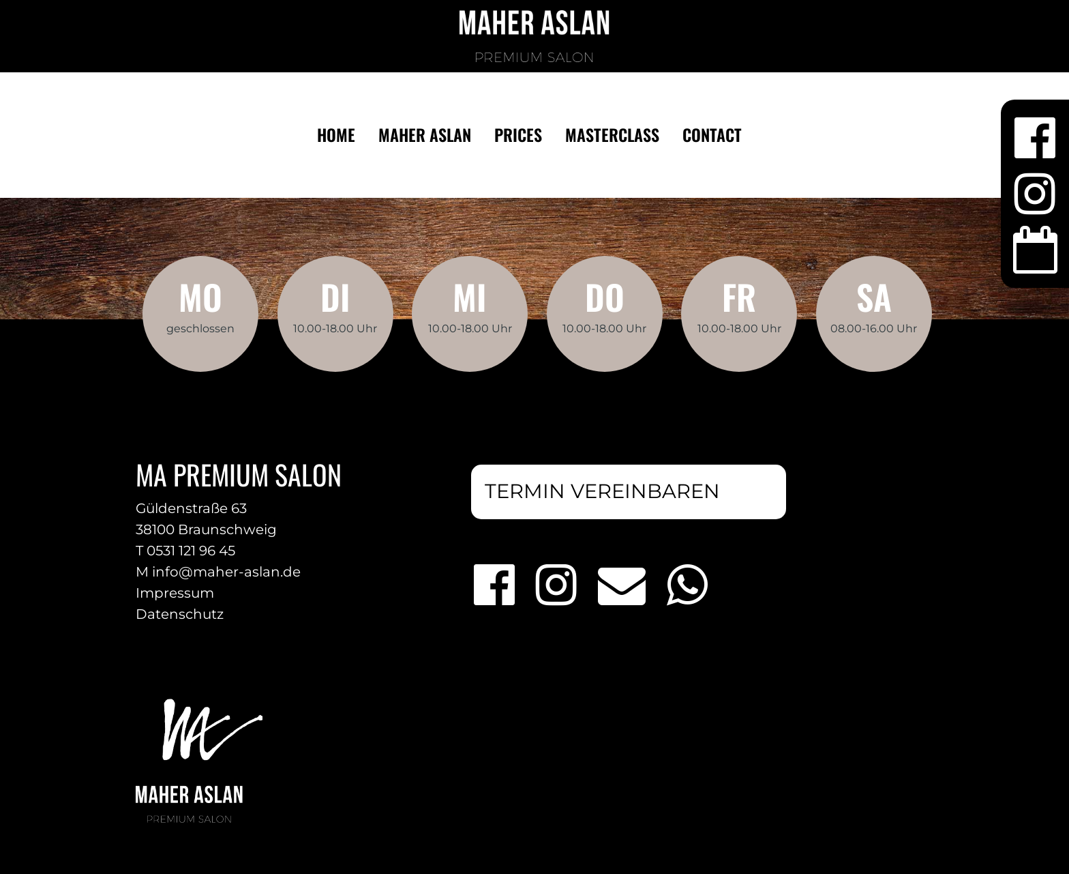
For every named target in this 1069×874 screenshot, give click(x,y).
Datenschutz (180, 614)
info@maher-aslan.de (226, 572)
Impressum (175, 593)
